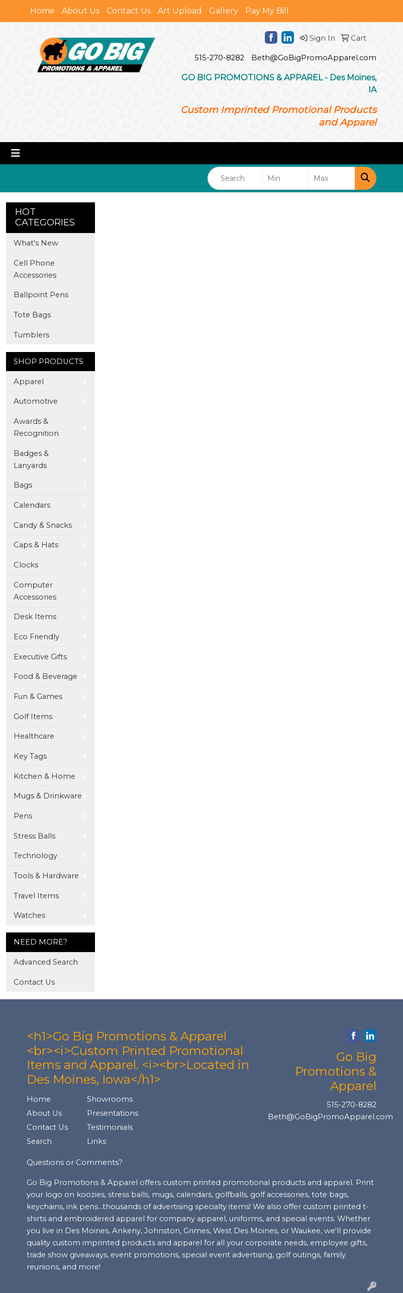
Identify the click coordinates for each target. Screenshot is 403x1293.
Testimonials (110, 1127)
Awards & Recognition (36, 427)
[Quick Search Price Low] (285, 178)
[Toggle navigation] (15, 153)
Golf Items (33, 716)
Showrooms (110, 1099)
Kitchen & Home (44, 776)
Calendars (32, 505)
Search (39, 1141)
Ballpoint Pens (41, 294)
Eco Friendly (36, 636)
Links (96, 1141)
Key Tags (30, 756)
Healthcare (34, 736)
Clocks (26, 564)
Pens (23, 815)
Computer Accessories (35, 591)
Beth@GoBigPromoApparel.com (313, 57)
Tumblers (31, 334)
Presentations (111, 1113)
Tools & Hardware (46, 875)
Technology (35, 855)
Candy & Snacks (43, 525)
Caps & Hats (36, 544)
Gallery (223, 11)
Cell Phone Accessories (35, 269)
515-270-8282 (219, 57)
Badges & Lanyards (31, 459)
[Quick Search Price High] (331, 178)
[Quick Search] (235, 178)
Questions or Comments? (75, 1162)
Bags (23, 485)
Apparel (29, 381)
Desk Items (35, 616)
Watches (29, 915)
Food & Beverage (45, 676)
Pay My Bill (267, 11)
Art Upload (180, 11)
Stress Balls (34, 836)
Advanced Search (46, 962)
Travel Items (36, 895)
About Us (80, 11)
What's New (36, 243)
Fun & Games (38, 696)
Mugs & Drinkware (48, 795)
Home (42, 11)
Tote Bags (32, 314)
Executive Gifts (40, 656)
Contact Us (129, 11)
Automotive (36, 401)
